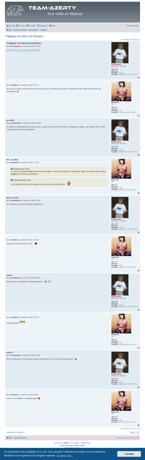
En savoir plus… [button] (65, 455)
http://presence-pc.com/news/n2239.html (23, 50)
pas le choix (12, 197)
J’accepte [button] (129, 454)
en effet (10, 120)
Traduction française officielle (69, 445)
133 (116, 69)
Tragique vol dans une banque (24, 36)
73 (116, 107)
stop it (9, 352)
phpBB (66, 443)
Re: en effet (12, 159)
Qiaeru (82, 445)
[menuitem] (10, 25)
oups (8, 275)
